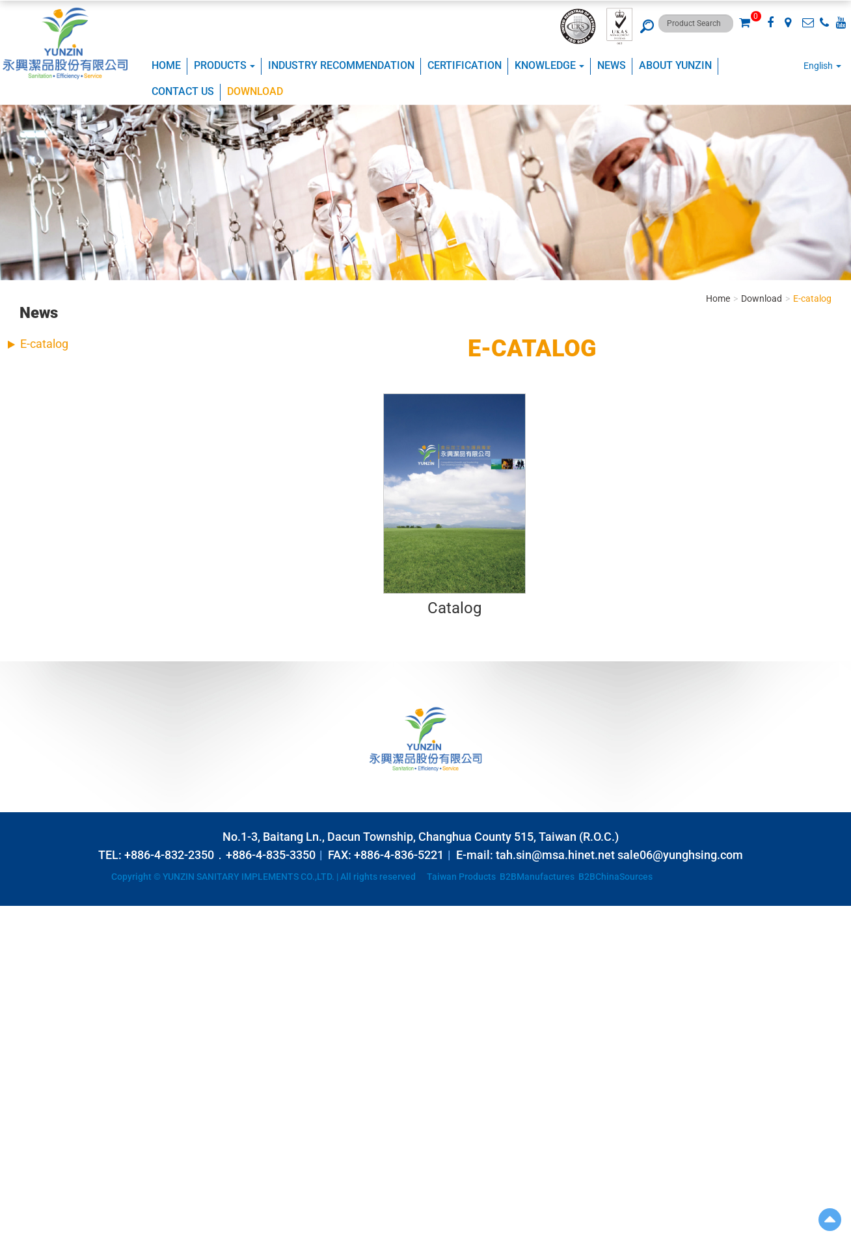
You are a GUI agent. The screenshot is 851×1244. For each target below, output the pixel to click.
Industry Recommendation (341, 65)
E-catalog (44, 344)
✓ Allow (16, 938)
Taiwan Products (461, 876)
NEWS (611, 65)
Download (255, 91)
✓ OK (325, 1237)
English (818, 65)
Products (224, 65)
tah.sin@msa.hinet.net (555, 855)
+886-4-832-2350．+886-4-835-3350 (220, 855)
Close (11, 912)
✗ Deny (15, 951)
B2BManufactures (537, 876)
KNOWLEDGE (549, 65)
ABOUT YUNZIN (675, 65)
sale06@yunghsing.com (680, 855)
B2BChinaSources (615, 876)
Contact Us (183, 91)
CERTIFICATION (464, 65)
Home (166, 65)
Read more (26, 1029)
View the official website (101, 1029)
